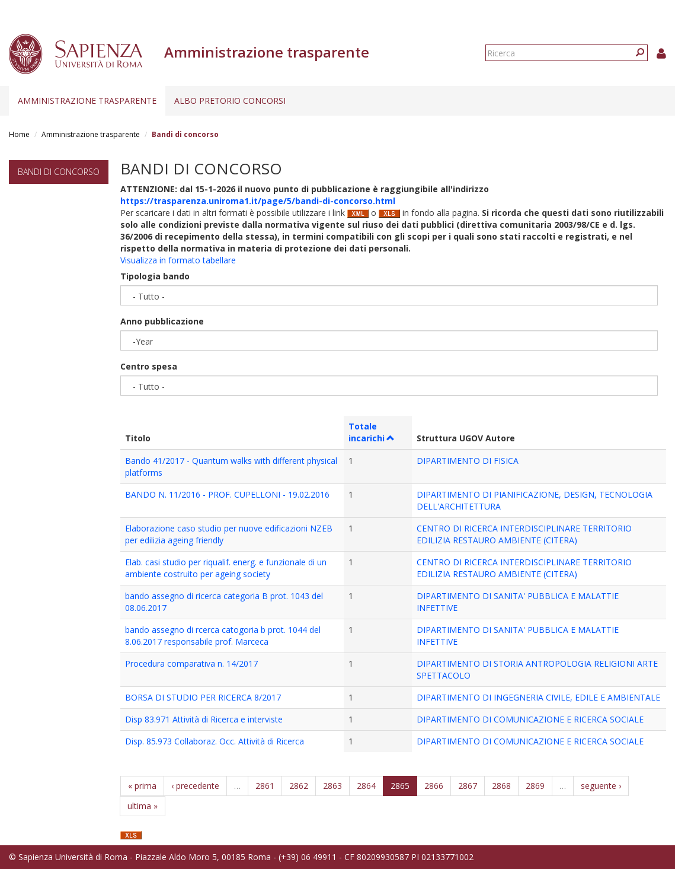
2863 (332, 785)
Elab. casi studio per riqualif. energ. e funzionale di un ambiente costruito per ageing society (226, 568)
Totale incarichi (371, 432)
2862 (298, 785)
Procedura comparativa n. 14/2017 (191, 663)
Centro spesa (148, 366)
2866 (433, 785)
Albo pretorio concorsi (230, 100)
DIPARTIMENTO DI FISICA (468, 460)
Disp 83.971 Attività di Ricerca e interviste (204, 719)
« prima (142, 785)
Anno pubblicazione (162, 321)
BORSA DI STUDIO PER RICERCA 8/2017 (203, 697)
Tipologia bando (155, 276)
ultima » (142, 805)
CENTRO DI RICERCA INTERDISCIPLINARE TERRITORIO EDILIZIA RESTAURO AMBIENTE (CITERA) (524, 534)
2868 (501, 785)
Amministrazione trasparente (87, 100)
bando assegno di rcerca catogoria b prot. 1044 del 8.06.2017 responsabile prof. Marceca (223, 635)
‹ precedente (195, 785)
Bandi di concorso (59, 171)
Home (19, 134)
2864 (366, 785)
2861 (264, 785)
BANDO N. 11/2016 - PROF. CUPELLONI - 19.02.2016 (227, 494)
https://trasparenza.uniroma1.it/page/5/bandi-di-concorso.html (257, 200)
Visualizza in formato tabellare (178, 260)
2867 (467, 785)
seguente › (601, 785)
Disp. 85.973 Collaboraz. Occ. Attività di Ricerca (214, 741)
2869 (535, 785)
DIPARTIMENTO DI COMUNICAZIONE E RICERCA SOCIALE (530, 719)
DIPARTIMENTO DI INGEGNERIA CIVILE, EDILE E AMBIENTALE (538, 697)
